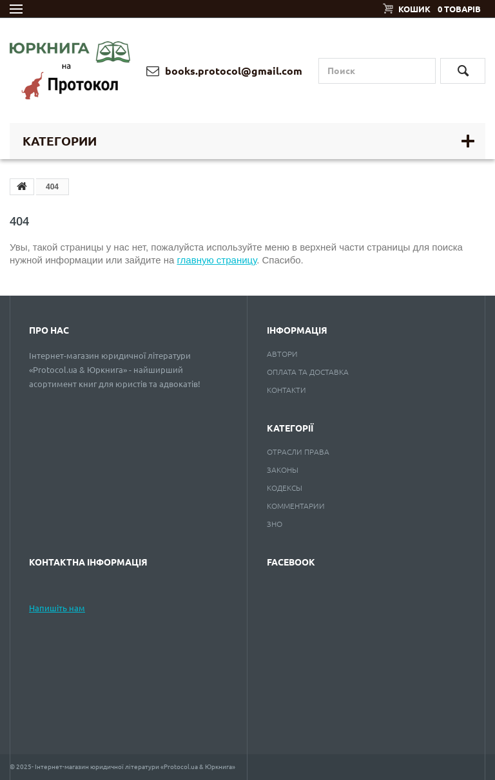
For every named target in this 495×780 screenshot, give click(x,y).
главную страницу (217, 259)
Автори (282, 354)
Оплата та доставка (308, 372)
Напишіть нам (57, 608)
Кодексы (284, 488)
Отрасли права (298, 452)
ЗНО (274, 524)
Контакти (286, 390)
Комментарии (296, 506)
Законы (282, 470)
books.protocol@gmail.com (224, 70)
